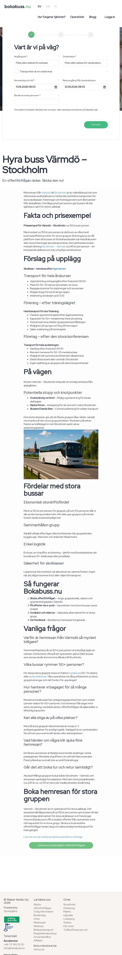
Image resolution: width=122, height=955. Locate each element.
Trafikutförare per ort (75, 929)
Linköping (69, 919)
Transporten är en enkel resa (33, 71)
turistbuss (74, 673)
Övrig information (44, 911)
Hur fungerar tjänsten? (51, 17)
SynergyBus (10, 911)
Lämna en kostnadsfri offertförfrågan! (61, 845)
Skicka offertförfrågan (42, 906)
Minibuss (38, 926)
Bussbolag (40, 915)
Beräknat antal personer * (27, 95)
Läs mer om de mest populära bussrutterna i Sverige (53, 837)
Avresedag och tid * (24, 80)
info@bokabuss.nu (14, 948)
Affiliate (38, 940)
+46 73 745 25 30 (14, 944)
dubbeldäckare (38, 676)
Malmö (67, 911)
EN (48, 6)
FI (55, 6)
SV (39, 6)
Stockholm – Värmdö (53, 246)
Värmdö (46, 192)
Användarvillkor (42, 937)
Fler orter (68, 926)
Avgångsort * (21, 56)
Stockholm (60, 192)
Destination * (69, 56)
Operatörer (77, 17)
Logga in (110, 17)
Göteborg (69, 908)
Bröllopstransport (43, 929)
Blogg (92, 17)
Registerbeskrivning (45, 933)
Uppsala (68, 915)
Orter (37, 919)
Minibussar (40, 922)
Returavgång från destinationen (79, 80)
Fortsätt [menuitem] (96, 124)
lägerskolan (59, 268)
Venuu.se (39, 949)
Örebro (67, 922)
